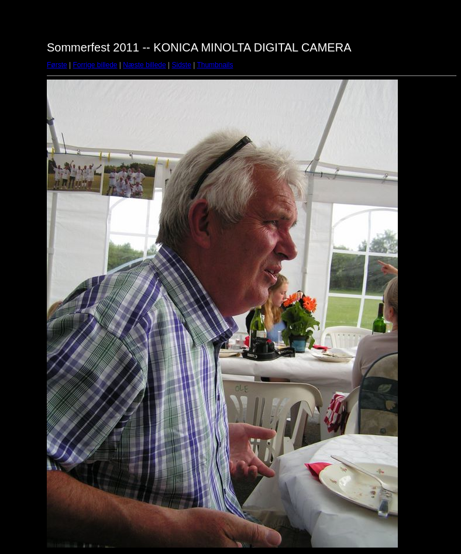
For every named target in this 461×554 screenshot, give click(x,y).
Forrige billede (95, 65)
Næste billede (144, 65)
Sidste (181, 65)
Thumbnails (215, 65)
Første (57, 65)
